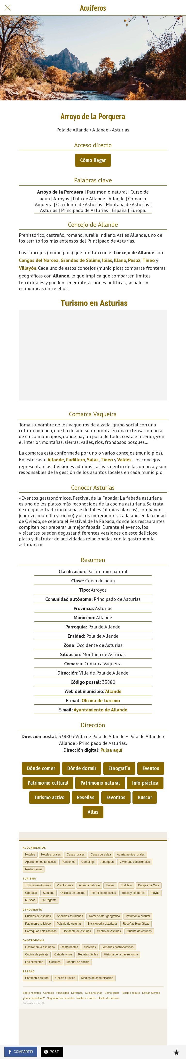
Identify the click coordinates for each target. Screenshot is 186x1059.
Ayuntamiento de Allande (100, 710)
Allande (55, 459)
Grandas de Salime (80, 260)
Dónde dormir (81, 768)
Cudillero (75, 459)
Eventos (150, 768)
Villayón (27, 268)
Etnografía (119, 768)
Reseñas (85, 797)
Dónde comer (41, 768)
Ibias (107, 260)
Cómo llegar (93, 160)
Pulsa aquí (111, 750)
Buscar (145, 797)
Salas (93, 459)
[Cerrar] (8, 8)
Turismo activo (49, 797)
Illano (120, 260)
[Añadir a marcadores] (176, 1052)
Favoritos (115, 797)
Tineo (148, 260)
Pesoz (134, 260)
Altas (93, 812)
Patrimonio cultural (48, 783)
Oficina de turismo (101, 700)
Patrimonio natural (100, 783)
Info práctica (145, 783)
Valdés (124, 459)
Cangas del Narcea (39, 260)
